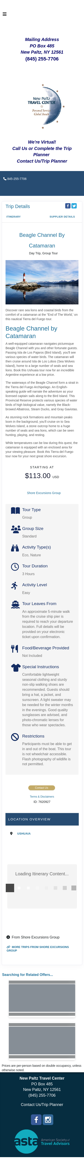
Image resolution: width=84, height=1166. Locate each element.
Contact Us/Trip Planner (42, 1104)
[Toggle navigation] (4, 15)
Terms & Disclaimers (42, 796)
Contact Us (41, 787)
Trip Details (18, 206)
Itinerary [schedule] (13, 216)
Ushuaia (24, 833)
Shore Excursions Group (44, 493)
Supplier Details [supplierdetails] (62, 216)
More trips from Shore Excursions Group (38, 948)
